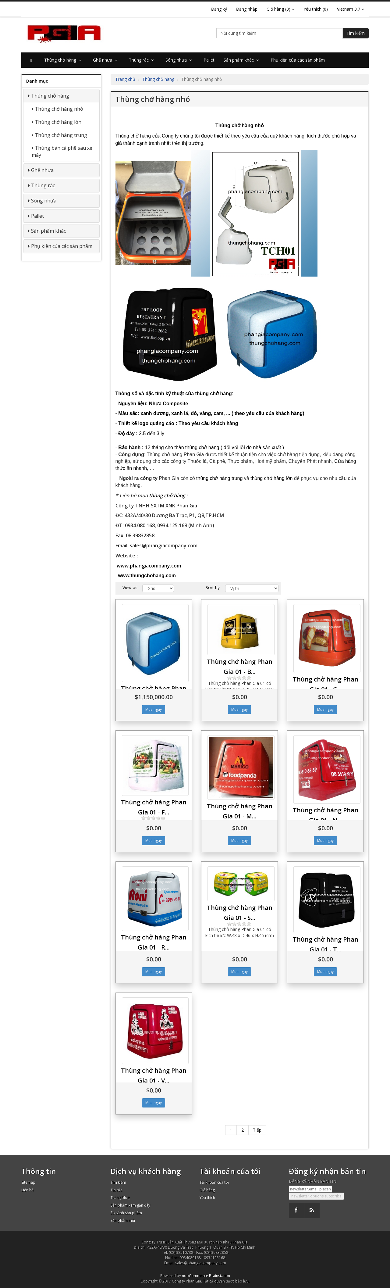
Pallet (209, 60)
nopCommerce (195, 1275)
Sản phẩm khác (242, 60)
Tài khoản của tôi (214, 1182)
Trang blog (120, 1197)
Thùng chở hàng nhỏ (59, 109)
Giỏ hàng (207, 1190)
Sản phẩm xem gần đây (130, 1205)
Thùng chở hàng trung (61, 135)
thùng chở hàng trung (219, 478)
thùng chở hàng (167, 495)
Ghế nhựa (106, 60)
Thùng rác (142, 60)
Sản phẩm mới (123, 1220)
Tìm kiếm (355, 33)
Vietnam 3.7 (350, 9)
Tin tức (116, 1190)
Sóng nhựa (179, 60)
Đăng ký (219, 9)
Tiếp (257, 1130)
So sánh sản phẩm (126, 1212)
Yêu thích (207, 1197)
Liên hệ (27, 1190)
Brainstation (219, 1275)
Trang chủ (125, 79)
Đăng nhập (246, 9)
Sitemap (28, 1182)
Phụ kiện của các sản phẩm (298, 60)
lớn (271, 478)
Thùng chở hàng (64, 60)
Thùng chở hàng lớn (58, 122)
